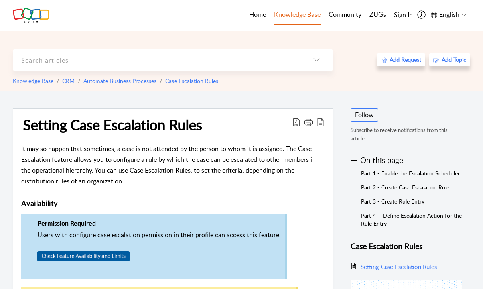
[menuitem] (403, 15)
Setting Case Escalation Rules (112, 125)
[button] (308, 122)
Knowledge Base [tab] (297, 14)
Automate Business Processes (119, 81)
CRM (68, 81)
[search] (156, 60)
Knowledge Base (33, 81)
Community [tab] (345, 14)
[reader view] (321, 122)
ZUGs (377, 14)
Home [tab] (257, 14)
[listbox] (316, 60)
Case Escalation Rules (191, 81)
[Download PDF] (296, 122)
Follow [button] (364, 114)
